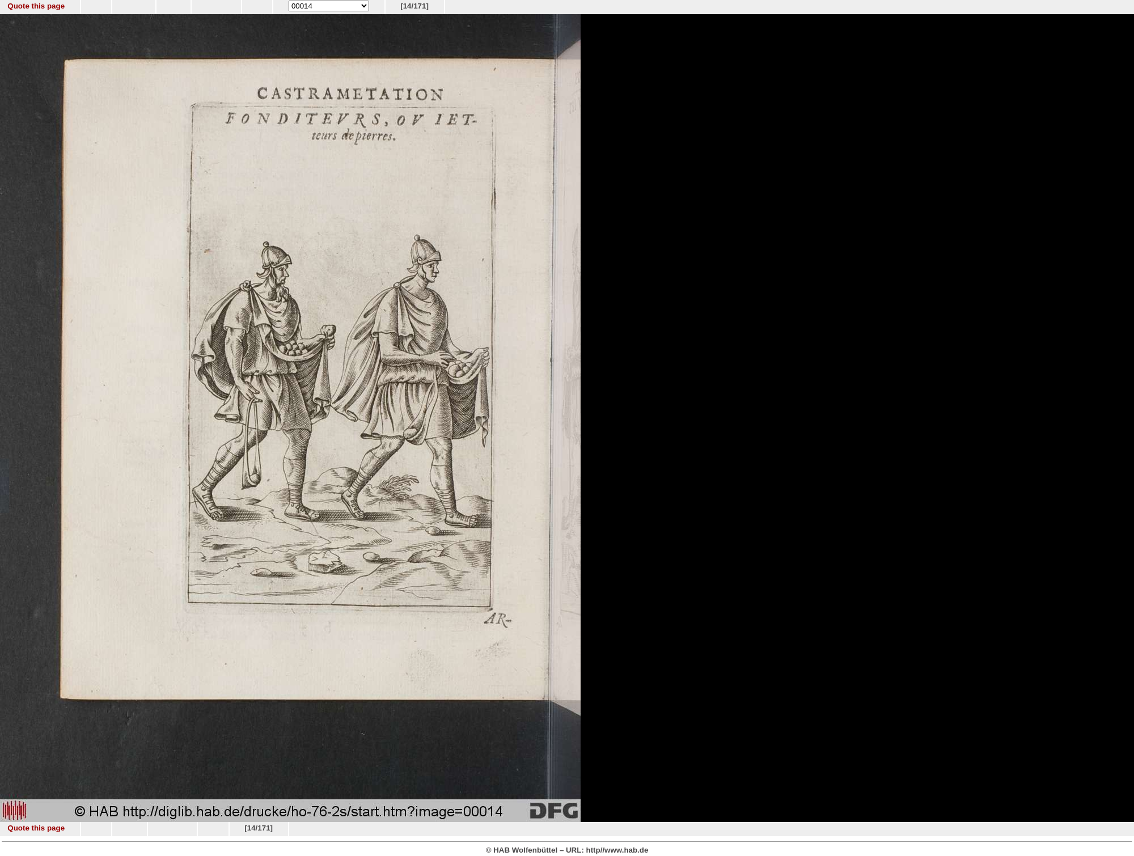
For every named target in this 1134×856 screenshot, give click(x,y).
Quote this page (36, 6)
